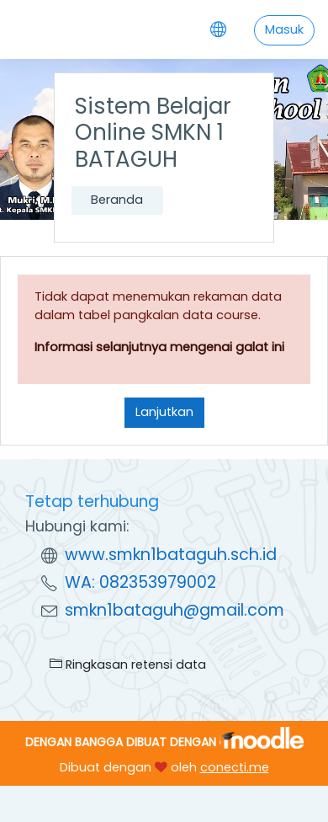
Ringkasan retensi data (128, 664)
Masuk (284, 29)
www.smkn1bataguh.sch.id (171, 554)
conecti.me (234, 767)
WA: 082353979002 (140, 582)
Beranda (117, 199)
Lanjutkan (164, 411)
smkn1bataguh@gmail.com (174, 610)
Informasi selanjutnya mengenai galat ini (159, 347)
